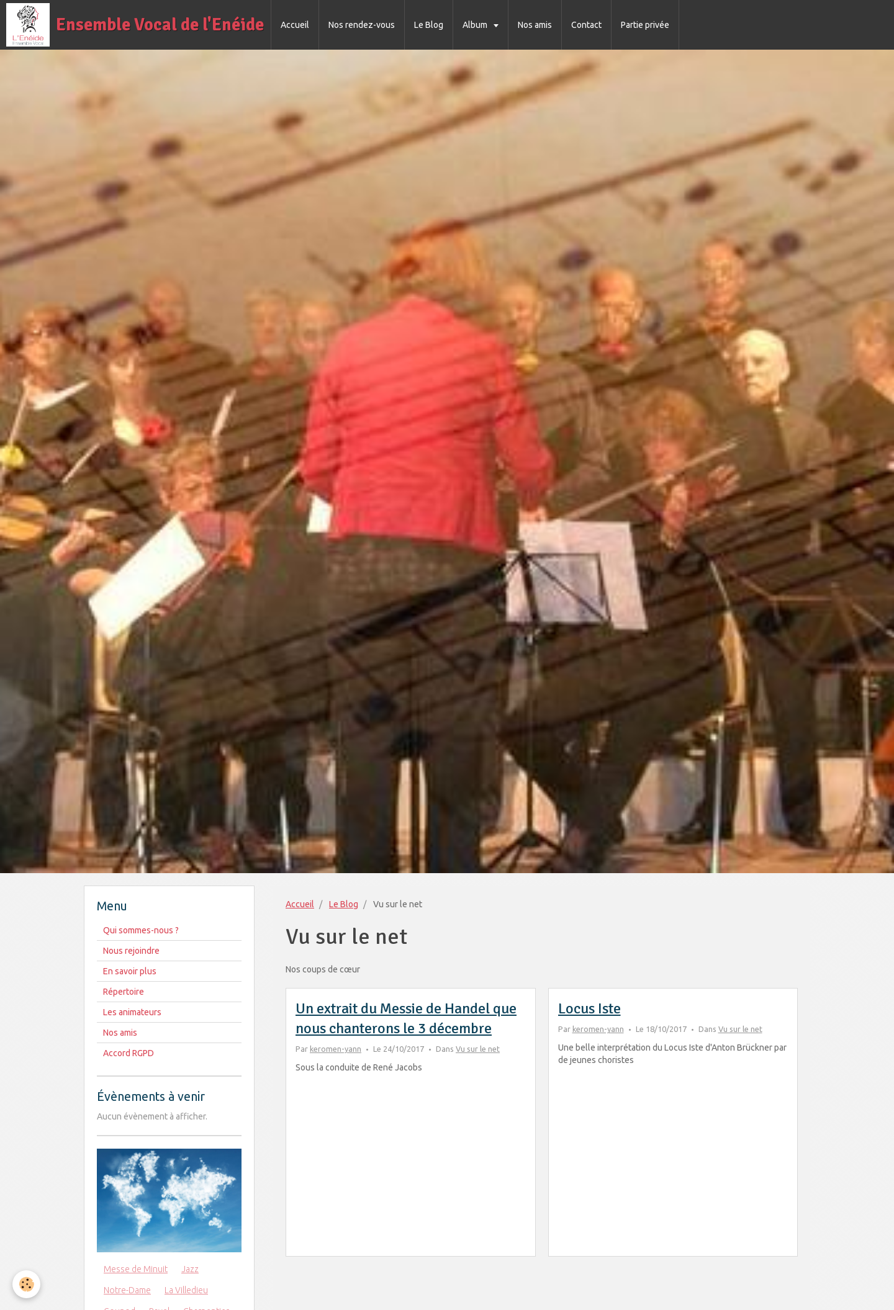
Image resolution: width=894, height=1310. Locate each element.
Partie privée (645, 25)
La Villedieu (186, 1290)
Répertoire (123, 992)
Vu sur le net (478, 1048)
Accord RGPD (128, 1053)
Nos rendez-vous (361, 25)
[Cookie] (26, 1284)
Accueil (295, 25)
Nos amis (535, 25)
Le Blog (428, 25)
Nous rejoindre (131, 951)
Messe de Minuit (136, 1269)
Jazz (190, 1269)
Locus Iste (589, 1008)
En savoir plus (129, 971)
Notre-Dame (127, 1290)
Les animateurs (132, 1012)
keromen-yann (335, 1048)
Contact (586, 25)
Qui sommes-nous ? (141, 930)
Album (476, 25)
